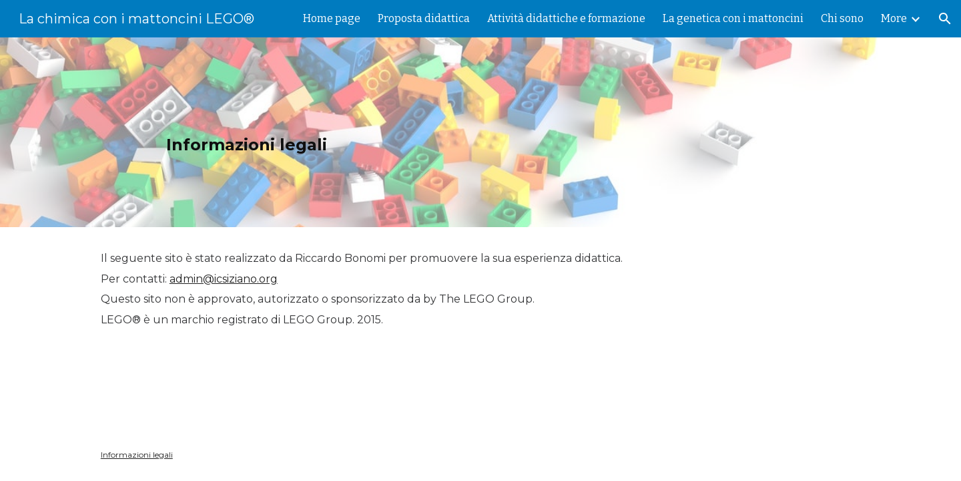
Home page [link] (331, 18)
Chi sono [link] (842, 18)
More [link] (894, 18)
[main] (480, 132)
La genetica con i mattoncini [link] (733, 18)
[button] (945, 19)
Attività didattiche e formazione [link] (566, 18)
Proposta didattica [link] (424, 18)
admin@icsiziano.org (224, 279)
